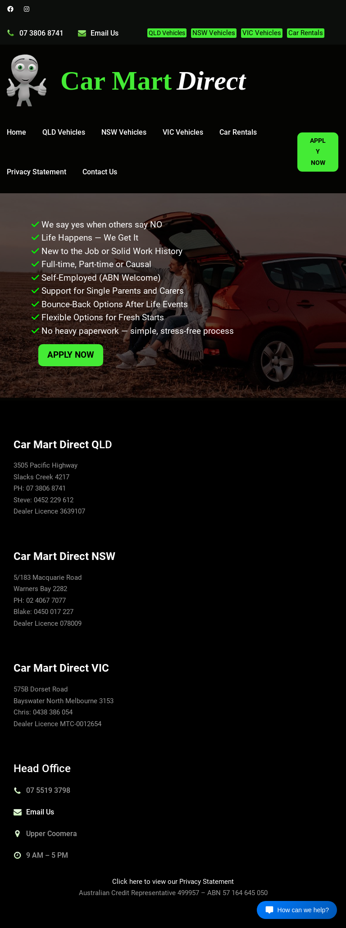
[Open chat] (297, 910)
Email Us (104, 33)
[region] (173, 295)
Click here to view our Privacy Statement (173, 882)
